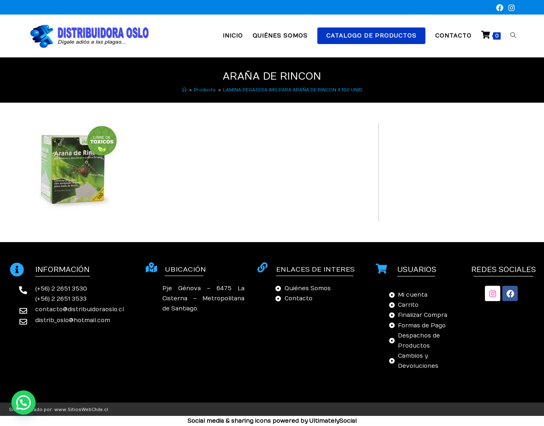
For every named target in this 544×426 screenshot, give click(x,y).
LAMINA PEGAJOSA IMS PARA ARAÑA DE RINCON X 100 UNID (292, 90)
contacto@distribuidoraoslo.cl (79, 309)
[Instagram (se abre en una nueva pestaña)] (510, 8)
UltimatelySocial (333, 421)
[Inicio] (184, 90)
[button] (23, 402)
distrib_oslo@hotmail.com (72, 320)
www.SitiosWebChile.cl (81, 409)
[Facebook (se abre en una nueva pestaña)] (500, 8)
